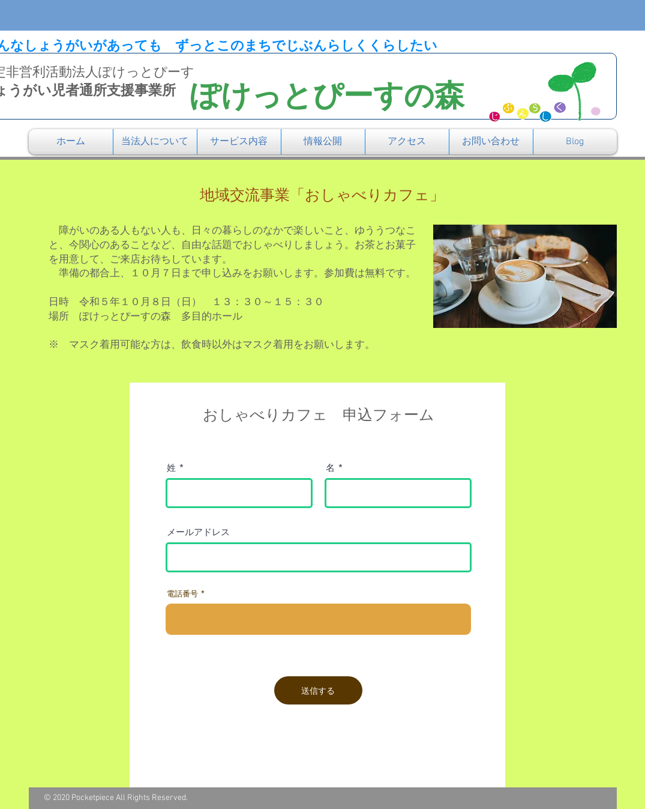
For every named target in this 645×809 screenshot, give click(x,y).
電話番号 (182, 594)
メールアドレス (198, 531)
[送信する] (318, 690)
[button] (155, 141)
